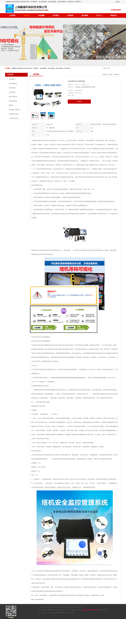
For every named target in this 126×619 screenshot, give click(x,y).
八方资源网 (51, 612)
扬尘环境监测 (13, 96)
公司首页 (12, 15)
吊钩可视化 (12, 88)
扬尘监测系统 (13, 83)
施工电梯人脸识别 (14, 109)
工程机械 (77, 87)
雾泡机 (11, 105)
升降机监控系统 (13, 114)
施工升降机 (92, 87)
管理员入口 (64, 612)
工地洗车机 (12, 92)
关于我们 (56, 15)
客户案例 (85, 15)
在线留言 (79, 101)
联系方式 (114, 15)
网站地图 (70, 612)
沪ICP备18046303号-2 (75, 609)
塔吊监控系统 (13, 101)
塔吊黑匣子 (12, 79)
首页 (110, 74)
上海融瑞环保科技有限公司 (90, 609)
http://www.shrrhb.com (37, 599)
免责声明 (57, 612)
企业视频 (41, 15)
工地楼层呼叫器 (13, 118)
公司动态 (70, 15)
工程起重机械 (84, 87)
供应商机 (27, 15)
